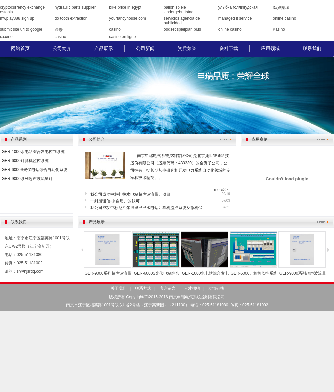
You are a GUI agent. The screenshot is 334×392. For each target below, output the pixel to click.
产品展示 (103, 48)
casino (115, 29)
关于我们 (119, 288)
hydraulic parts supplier (75, 7)
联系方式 (143, 288)
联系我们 (312, 48)
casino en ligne (122, 36)
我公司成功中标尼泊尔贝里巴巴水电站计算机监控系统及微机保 (146, 207)
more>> (221, 189)
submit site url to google (21, 29)
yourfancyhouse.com (127, 18)
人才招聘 (192, 288)
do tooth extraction (71, 18)
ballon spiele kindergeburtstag (178, 9)
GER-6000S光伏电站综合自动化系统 (34, 169)
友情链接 (216, 288)
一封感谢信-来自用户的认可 (115, 201)
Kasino (279, 29)
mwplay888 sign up (17, 18)
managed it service (235, 18)
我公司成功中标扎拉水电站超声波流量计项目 (130, 194)
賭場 (59, 29)
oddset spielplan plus (182, 29)
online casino (284, 18)
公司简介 (62, 48)
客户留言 (168, 288)
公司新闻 (145, 48)
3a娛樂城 (281, 7)
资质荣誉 (187, 48)
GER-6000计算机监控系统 (25, 160)
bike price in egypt (125, 7)
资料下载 (228, 48)
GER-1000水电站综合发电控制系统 (33, 151)
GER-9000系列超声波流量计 (27, 178)
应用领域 (270, 48)
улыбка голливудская (238, 7)
